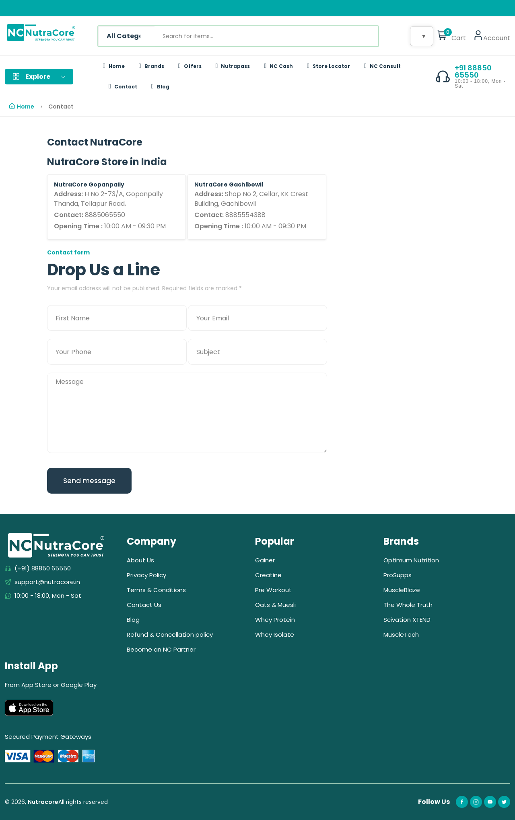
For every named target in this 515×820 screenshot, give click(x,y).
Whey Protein (275, 619)
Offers (190, 66)
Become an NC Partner (161, 649)
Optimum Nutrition (411, 560)
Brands (151, 66)
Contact (123, 86)
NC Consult (382, 66)
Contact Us (144, 605)
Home (114, 66)
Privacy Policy (146, 575)
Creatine (268, 575)
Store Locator (328, 66)
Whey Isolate (274, 634)
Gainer (265, 560)
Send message (89, 481)
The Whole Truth (408, 605)
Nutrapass (233, 66)
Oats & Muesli (275, 605)
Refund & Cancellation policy (170, 634)
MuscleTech (401, 634)
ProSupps (397, 575)
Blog (160, 86)
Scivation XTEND (407, 619)
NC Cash (278, 66)
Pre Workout (273, 590)
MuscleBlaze (401, 590)
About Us (140, 560)
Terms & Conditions (156, 590)
